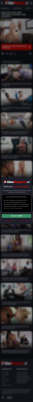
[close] (30, 180)
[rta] (16, 221)
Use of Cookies (8, 221)
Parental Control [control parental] (24, 221)
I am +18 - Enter (16, 216)
